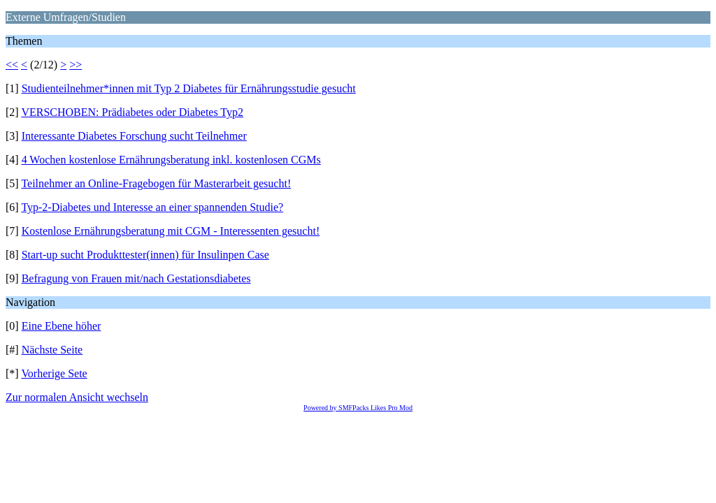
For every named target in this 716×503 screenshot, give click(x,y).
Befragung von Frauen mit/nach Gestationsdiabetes (136, 278)
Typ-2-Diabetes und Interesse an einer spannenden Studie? (152, 207)
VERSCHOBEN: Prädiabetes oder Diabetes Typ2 (132, 112)
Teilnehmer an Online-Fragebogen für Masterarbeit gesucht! (156, 183)
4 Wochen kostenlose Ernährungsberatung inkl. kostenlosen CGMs (171, 160)
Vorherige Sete (54, 373)
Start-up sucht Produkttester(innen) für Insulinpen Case (145, 255)
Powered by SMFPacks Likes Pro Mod (358, 407)
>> (75, 65)
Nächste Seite (52, 350)
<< (12, 65)
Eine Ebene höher (61, 326)
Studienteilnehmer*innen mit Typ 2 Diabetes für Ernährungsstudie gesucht (189, 88)
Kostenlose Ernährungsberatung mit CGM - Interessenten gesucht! (171, 231)
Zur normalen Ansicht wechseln (77, 397)
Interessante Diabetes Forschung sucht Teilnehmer (134, 136)
